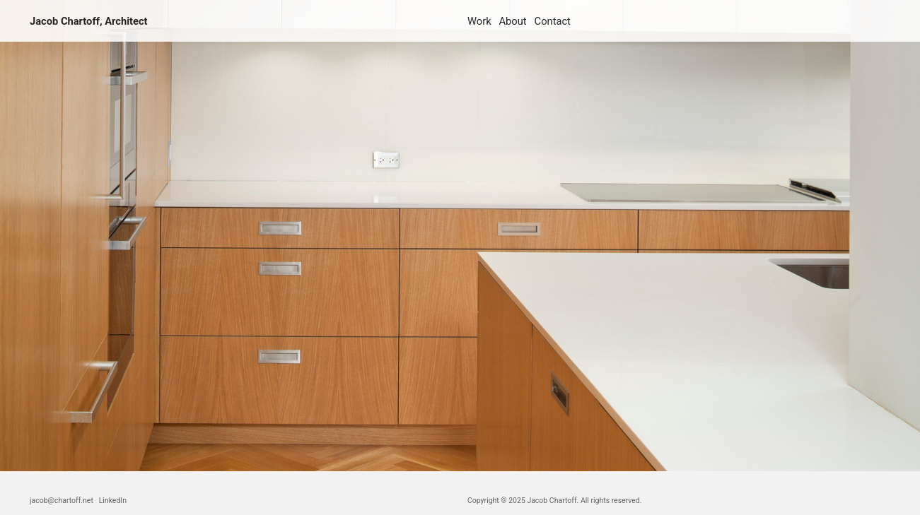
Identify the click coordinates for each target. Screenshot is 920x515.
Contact (553, 21)
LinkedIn (113, 500)
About (513, 21)
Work (479, 21)
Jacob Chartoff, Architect (89, 21)
